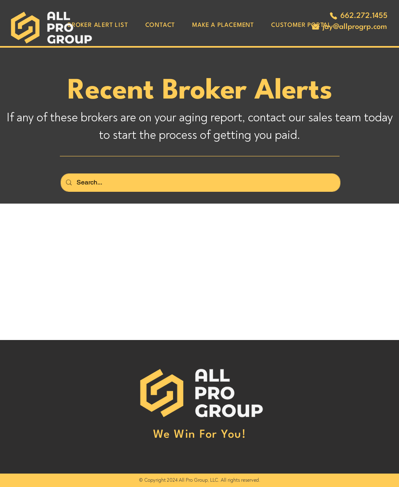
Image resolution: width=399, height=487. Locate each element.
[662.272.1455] (358, 15)
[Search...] (200, 182)
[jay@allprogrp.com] (348, 26)
